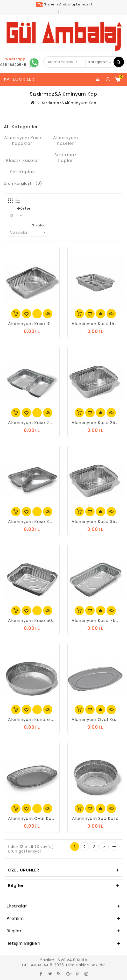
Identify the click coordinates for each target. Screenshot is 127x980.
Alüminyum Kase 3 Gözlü (35, 522)
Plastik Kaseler (22, 160)
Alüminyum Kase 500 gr (34, 621)
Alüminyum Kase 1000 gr (35, 324)
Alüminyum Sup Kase (95, 818)
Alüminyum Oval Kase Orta (38, 818)
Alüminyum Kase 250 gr (98, 423)
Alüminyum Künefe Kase (35, 720)
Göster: (24, 208)
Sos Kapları (23, 172)
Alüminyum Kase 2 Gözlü (35, 423)
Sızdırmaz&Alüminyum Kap (69, 102)
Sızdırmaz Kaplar (65, 157)
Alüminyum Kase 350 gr (98, 522)
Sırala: (38, 225)
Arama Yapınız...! (118, 62)
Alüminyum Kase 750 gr (98, 621)
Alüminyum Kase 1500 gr (99, 324)
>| (114, 846)
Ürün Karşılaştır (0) (23, 183)
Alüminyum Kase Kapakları (22, 140)
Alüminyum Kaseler (65, 140)
